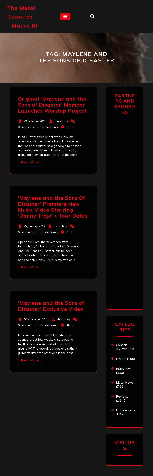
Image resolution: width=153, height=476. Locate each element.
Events (121, 359)
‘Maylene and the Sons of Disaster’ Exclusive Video (51, 306)
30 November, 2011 (36, 319)
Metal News (50, 127)
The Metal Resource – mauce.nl (22, 17)
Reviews (122, 396)
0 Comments (26, 127)
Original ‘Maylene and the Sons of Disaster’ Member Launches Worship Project (52, 105)
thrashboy (61, 121)
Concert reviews (122, 347)
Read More (30, 162)
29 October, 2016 (35, 121)
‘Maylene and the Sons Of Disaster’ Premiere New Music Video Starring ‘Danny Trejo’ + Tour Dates (53, 207)
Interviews (123, 369)
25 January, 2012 (34, 226)
